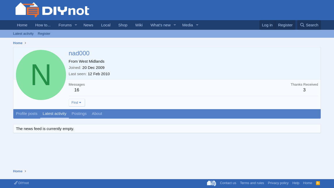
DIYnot (21, 183)
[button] (76, 25)
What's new (161, 25)
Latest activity (23, 34)
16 (76, 89)
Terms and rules (252, 183)
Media (187, 25)
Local (105, 25)
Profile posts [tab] (27, 113)
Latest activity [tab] (55, 113)
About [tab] (97, 113)
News (88, 25)
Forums (65, 25)
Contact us (228, 183)
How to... (43, 25)
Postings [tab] (79, 113)
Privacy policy (278, 183)
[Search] (309, 25)
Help (296, 183)
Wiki (138, 25)
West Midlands (91, 61)
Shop (122, 25)
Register (44, 34)
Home (22, 25)
